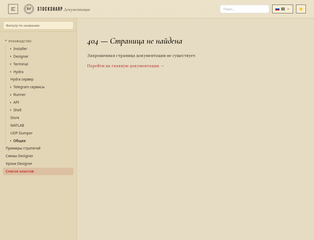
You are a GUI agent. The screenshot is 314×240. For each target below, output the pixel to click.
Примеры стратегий (23, 148)
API (16, 102)
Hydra (18, 71)
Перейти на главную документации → (125, 66)
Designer (20, 56)
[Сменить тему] (301, 9)
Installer (20, 48)
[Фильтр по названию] (38, 25)
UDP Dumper (22, 133)
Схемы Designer (19, 155)
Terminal (20, 64)
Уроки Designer (19, 163)
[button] (282, 9)
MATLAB (17, 125)
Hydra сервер (22, 79)
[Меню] (13, 9)
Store (15, 117)
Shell (17, 110)
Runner (19, 94)
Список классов (20, 171)
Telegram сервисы (29, 87)
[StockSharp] (57, 9)
